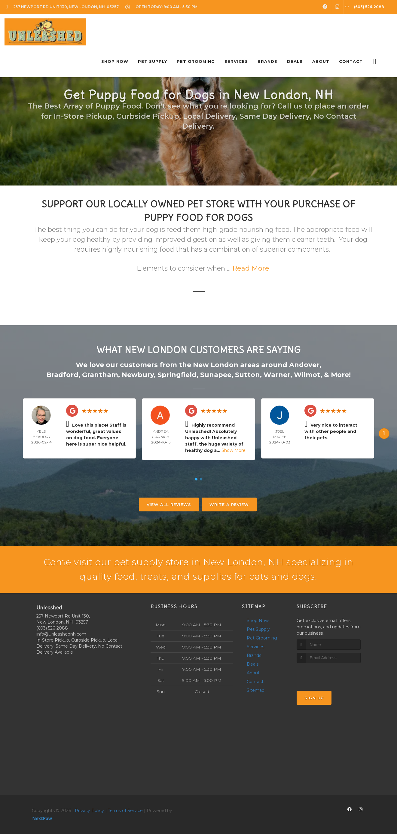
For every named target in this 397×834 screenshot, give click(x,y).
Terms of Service (125, 810)
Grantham (100, 375)
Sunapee (215, 375)
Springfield (177, 375)
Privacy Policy (89, 810)
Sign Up (314, 697)
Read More (250, 268)
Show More (233, 450)
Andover (304, 365)
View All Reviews (169, 504)
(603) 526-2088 (52, 628)
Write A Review (229, 504)
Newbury (138, 375)
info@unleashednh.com (61, 634)
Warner (277, 375)
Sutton (247, 375)
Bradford (62, 375)
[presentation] (329, 674)
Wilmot (307, 375)
